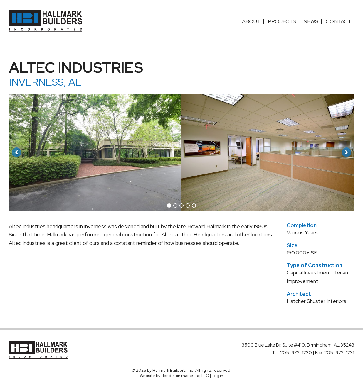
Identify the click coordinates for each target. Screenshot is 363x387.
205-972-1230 (296, 352)
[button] (16, 152)
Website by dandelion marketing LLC (174, 375)
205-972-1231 (339, 352)
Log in (217, 375)
